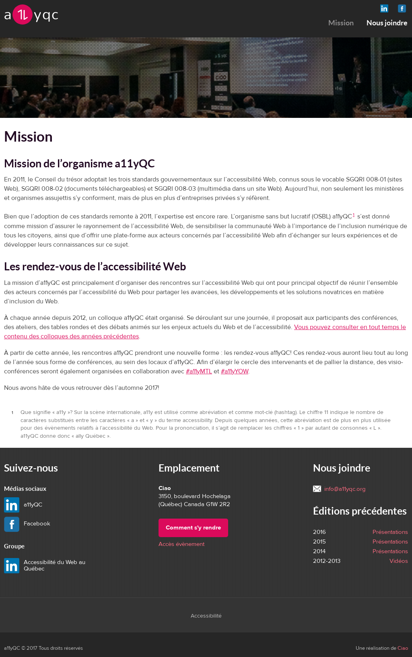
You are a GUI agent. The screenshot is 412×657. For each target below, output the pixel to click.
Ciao (403, 648)
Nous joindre (387, 23)
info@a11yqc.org (345, 489)
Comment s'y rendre (193, 527)
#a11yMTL (199, 371)
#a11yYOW (234, 371)
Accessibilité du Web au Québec (54, 565)
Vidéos (398, 561)
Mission (341, 23)
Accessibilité (206, 616)
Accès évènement (181, 544)
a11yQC (44, 504)
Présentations (390, 532)
